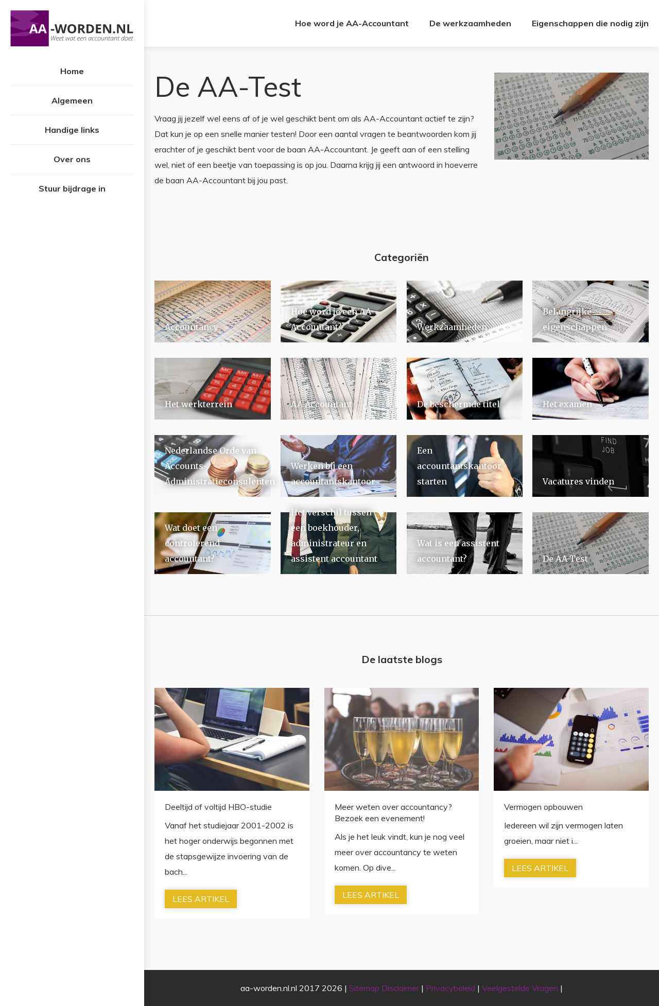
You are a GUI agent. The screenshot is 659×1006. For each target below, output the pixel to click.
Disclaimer (400, 988)
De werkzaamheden (470, 23)
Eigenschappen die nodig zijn (590, 23)
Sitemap (364, 988)
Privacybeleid (450, 988)
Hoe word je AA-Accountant (352, 23)
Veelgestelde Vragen (520, 988)
